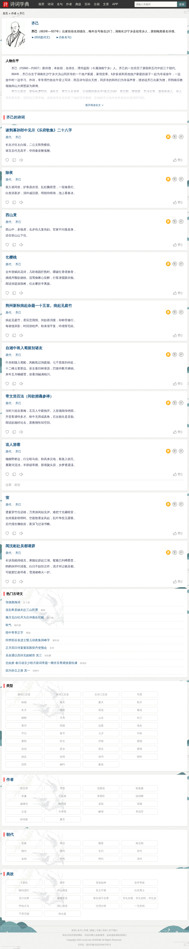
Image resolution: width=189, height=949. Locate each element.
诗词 (51, 4)
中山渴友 (62, 890)
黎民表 (56, 640)
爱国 (139, 741)
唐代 (8, 137)
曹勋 (28, 633)
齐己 (35, 23)
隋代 (24, 850)
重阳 (24, 741)
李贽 (62, 788)
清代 (139, 858)
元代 (62, 858)
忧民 (24, 764)
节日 (24, 733)
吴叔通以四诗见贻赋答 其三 (24, 655)
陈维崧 (83, 663)
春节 (62, 733)
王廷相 (62, 796)
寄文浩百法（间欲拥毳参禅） (30, 396)
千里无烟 (24, 913)
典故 (78, 4)
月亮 (62, 717)
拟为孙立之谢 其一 (18, 670)
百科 (87, 4)
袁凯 (101, 803)
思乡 (62, 748)
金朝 (24, 858)
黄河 (24, 725)
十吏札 (24, 882)
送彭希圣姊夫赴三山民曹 (22, 609)
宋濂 (24, 796)
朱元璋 (24, 788)
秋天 (139, 702)
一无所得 (139, 905)
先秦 (24, 843)
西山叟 (11, 215)
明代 (101, 858)
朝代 (10, 834)
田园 (62, 725)
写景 (139, 694)
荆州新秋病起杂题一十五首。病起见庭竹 (39, 306)
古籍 (97, 4)
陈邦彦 (62, 803)
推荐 (41, 4)
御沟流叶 (24, 890)
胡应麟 (47, 655)
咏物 (24, 702)
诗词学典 (19, 4)
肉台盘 (62, 913)
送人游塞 (13, 444)
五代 (101, 850)
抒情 (101, 741)
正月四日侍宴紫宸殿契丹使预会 (26, 647)
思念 (101, 748)
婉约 (62, 764)
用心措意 (62, 905)
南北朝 (139, 843)
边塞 (8, 484)
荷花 (101, 710)
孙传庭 (24, 819)
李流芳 (139, 811)
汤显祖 (101, 788)
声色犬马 (24, 905)
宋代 (139, 850)
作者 (69, 4)
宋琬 (139, 803)
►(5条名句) (63, 37)
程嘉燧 (139, 788)
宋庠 (52, 648)
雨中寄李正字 (14, 632)
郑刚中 (36, 670)
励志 (24, 756)
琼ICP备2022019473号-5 (98, 944)
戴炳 (43, 610)
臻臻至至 (62, 898)
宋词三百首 (62, 694)
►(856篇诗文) (40, 37)
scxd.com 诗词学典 (91, 940)
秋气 (8, 625)
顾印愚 (17, 625)
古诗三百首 (100, 694)
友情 (62, 756)
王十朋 (26, 602)
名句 (60, 4)
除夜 (9, 173)
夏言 (62, 819)
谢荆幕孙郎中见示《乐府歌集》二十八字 (39, 130)
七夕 (101, 733)
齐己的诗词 (15, 117)
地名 (139, 725)
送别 (17, 484)
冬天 (24, 710)
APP (115, 4)
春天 (62, 702)
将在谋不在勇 (101, 898)
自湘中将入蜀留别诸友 (24, 348)
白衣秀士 (139, 890)
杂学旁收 (139, 882)
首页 (5, 13)
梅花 (62, 710)
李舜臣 (101, 796)
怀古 (62, 741)
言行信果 (24, 898)
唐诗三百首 (24, 694)
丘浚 (24, 811)
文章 (106, 4)
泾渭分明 (101, 905)
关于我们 (113, 930)
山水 (101, 717)
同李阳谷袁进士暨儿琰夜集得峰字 (28, 640)
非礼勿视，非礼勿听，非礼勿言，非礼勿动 (139, 899)
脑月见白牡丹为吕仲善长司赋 (25, 617)
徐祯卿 (139, 796)
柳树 (24, 717)
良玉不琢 (101, 890)
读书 (101, 756)
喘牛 (62, 882)
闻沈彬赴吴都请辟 (20, 546)
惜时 (139, 756)
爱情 (139, 748)
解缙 (101, 811)
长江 (139, 717)
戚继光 (24, 803)
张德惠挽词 (13, 602)
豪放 (101, 764)
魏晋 (101, 843)
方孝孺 (62, 811)
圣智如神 (101, 882)
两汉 (62, 843)
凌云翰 (50, 617)
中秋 (139, 733)
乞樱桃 (11, 257)
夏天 (101, 702)
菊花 (139, 710)
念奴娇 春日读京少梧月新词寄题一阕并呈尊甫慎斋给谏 (41, 662)
